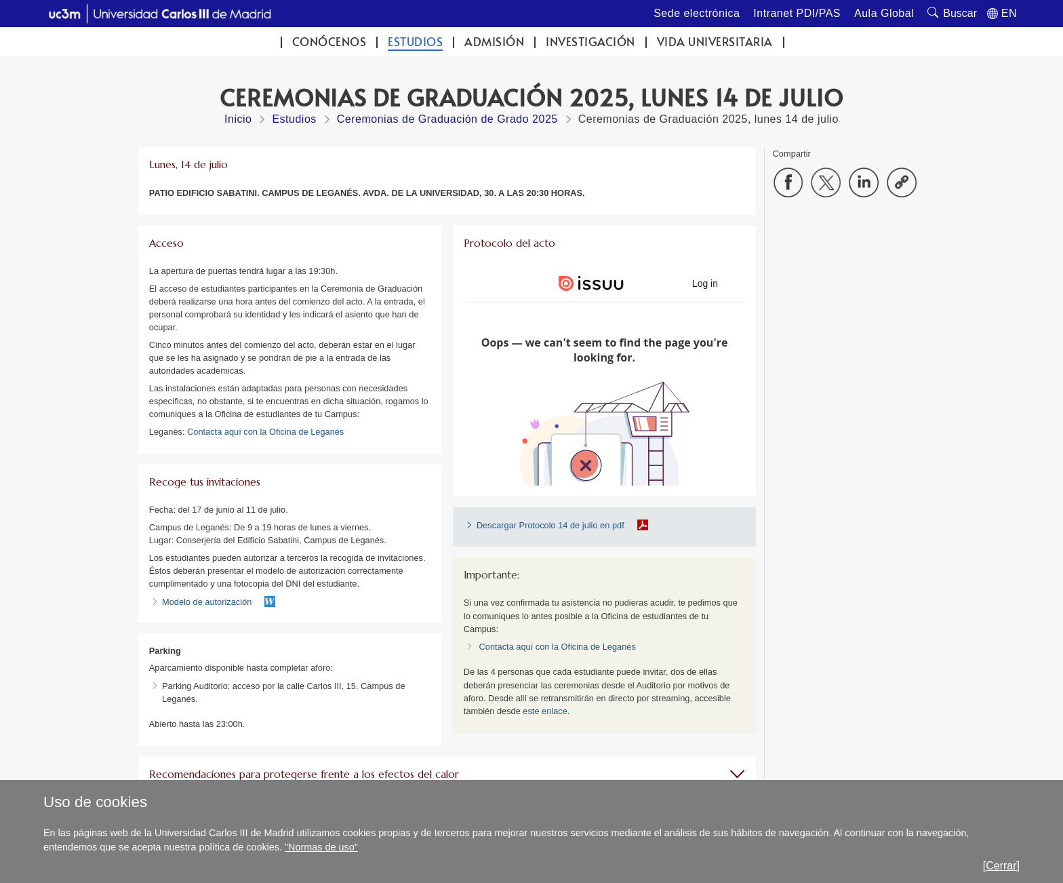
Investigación (590, 42)
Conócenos (329, 42)
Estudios (415, 42)
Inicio (238, 119)
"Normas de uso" (321, 847)
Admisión (494, 42)
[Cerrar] (1001, 865)
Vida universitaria (715, 42)
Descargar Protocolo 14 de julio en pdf (550, 525)
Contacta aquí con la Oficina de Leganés (265, 432)
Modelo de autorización (207, 602)
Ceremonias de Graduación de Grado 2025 (447, 119)
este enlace (545, 711)
